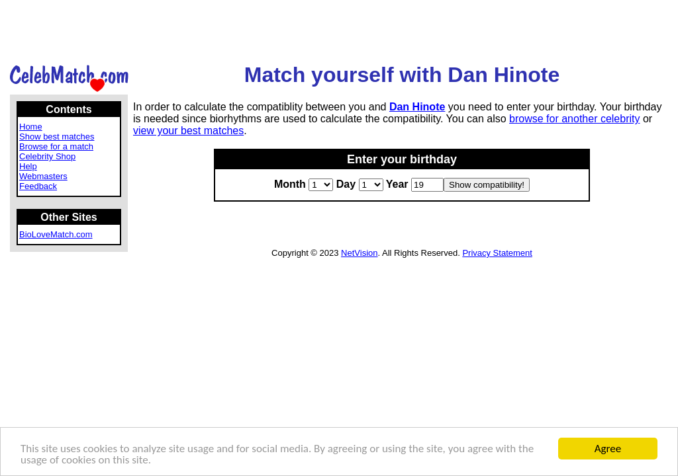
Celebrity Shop (47, 156)
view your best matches (188, 130)
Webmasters (43, 176)
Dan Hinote (417, 106)
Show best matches (56, 136)
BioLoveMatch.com (56, 234)
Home (30, 127)
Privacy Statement (497, 253)
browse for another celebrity (574, 118)
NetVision (359, 253)
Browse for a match (56, 146)
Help (28, 166)
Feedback (38, 186)
